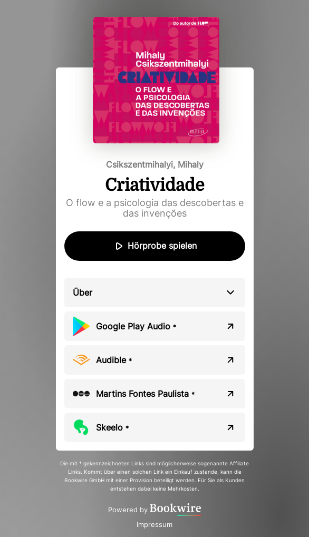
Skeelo (112, 427)
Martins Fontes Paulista (145, 393)
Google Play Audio (136, 326)
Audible (114, 360)
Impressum (154, 524)
